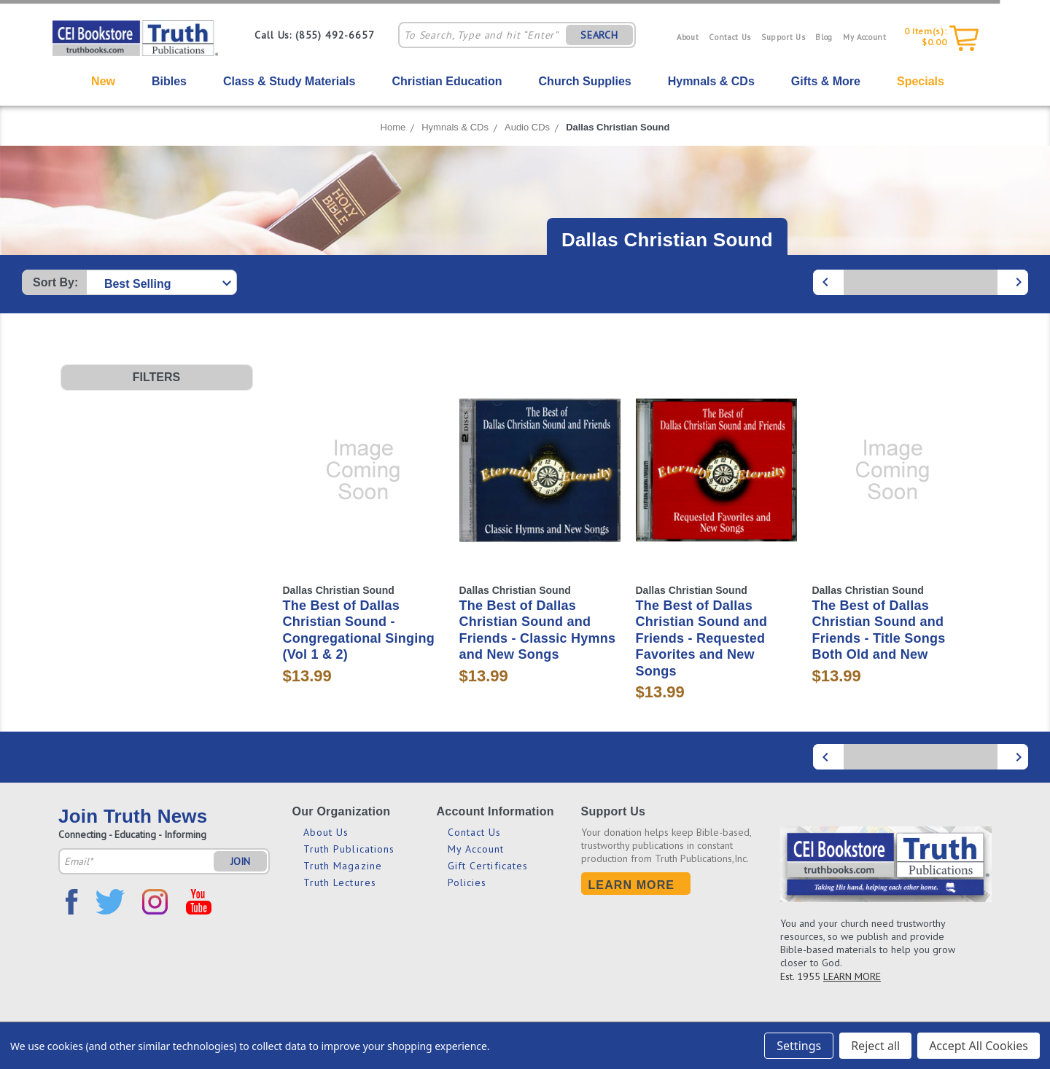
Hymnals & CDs (711, 81)
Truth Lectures (339, 882)
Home (393, 127)
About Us (326, 832)
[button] (157, 377)
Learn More (631, 885)
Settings (799, 1046)
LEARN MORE (852, 976)
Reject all (875, 1046)
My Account (865, 37)
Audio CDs (527, 127)
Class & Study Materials (289, 81)
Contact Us (730, 37)
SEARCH (599, 35)
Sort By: (55, 282)
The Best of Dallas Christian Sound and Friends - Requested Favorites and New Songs (702, 638)
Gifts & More (825, 81)
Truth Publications (349, 848)
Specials (920, 81)
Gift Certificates (488, 865)
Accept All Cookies (978, 1046)
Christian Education (447, 81)
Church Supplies (585, 81)
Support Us (783, 37)
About (688, 37)
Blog (824, 37)
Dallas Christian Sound (617, 127)
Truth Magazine (342, 865)
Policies (467, 882)
